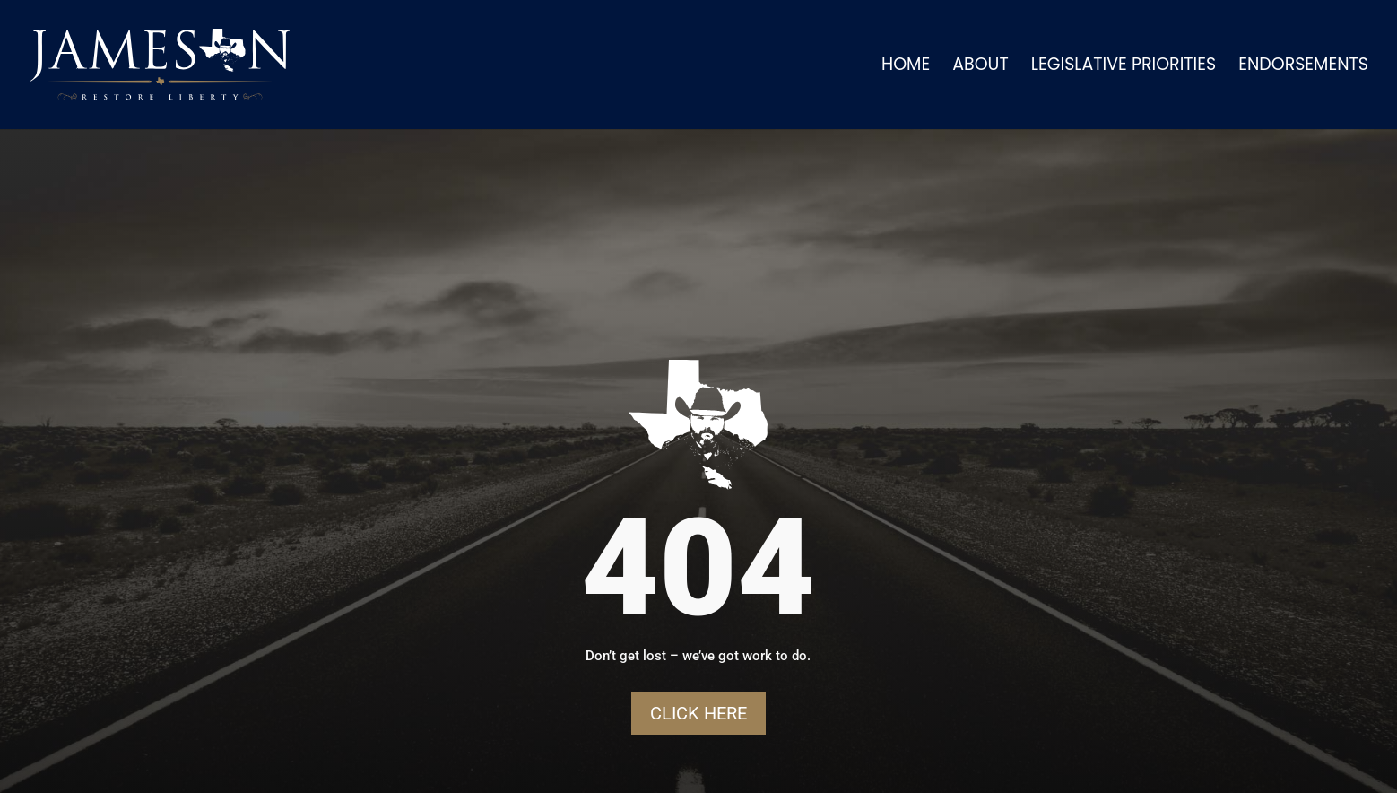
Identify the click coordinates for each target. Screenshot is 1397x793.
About (980, 67)
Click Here (698, 713)
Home (905, 67)
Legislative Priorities (1123, 67)
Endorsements (1303, 67)
